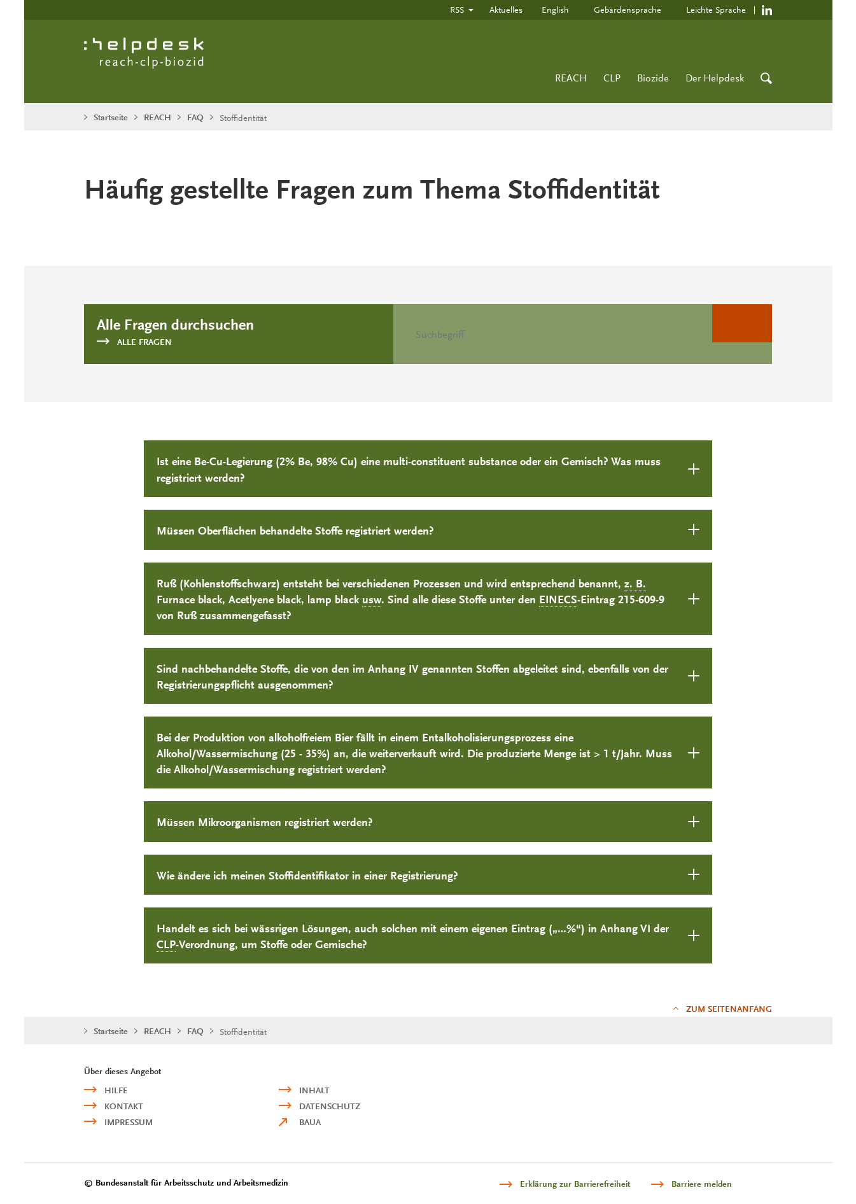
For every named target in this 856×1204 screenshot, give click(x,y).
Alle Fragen (144, 342)
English (555, 9)
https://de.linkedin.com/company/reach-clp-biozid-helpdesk (767, 10)
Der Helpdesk (714, 78)
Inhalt (314, 1090)
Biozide (653, 78)
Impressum (128, 1122)
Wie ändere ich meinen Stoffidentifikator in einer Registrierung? (307, 876)
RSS (457, 9)
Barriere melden (701, 1184)
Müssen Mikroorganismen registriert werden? (265, 822)
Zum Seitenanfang (729, 1009)
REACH (571, 78)
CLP (612, 78)
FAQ (195, 117)
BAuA (310, 1122)
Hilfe (116, 1090)
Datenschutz (329, 1106)
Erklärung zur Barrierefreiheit (575, 1184)
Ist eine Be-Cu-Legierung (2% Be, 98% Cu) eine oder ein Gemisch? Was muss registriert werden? (409, 469)
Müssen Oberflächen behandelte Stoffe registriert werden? (295, 531)
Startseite (111, 117)
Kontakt (123, 1106)
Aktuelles (506, 9)
